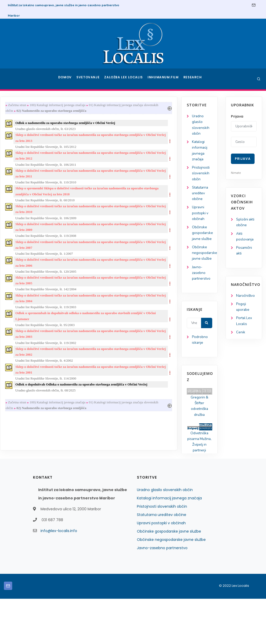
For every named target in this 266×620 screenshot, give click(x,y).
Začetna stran (63, 105)
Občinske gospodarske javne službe (169, 552)
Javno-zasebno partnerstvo (24, 291)
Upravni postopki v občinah (23, 217)
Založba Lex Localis (125, 79)
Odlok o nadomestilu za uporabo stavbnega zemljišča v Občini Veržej (111, 124)
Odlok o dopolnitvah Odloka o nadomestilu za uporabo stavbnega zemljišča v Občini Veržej (127, 396)
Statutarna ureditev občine (23, 196)
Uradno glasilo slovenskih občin (165, 511)
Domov (65, 79)
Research (193, 79)
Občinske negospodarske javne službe (171, 560)
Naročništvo (246, 297)
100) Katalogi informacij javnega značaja (103, 105)
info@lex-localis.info (59, 552)
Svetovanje (90, 79)
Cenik (240, 335)
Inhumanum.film (163, 79)
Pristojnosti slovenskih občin (24, 175)
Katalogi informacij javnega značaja (169, 519)
